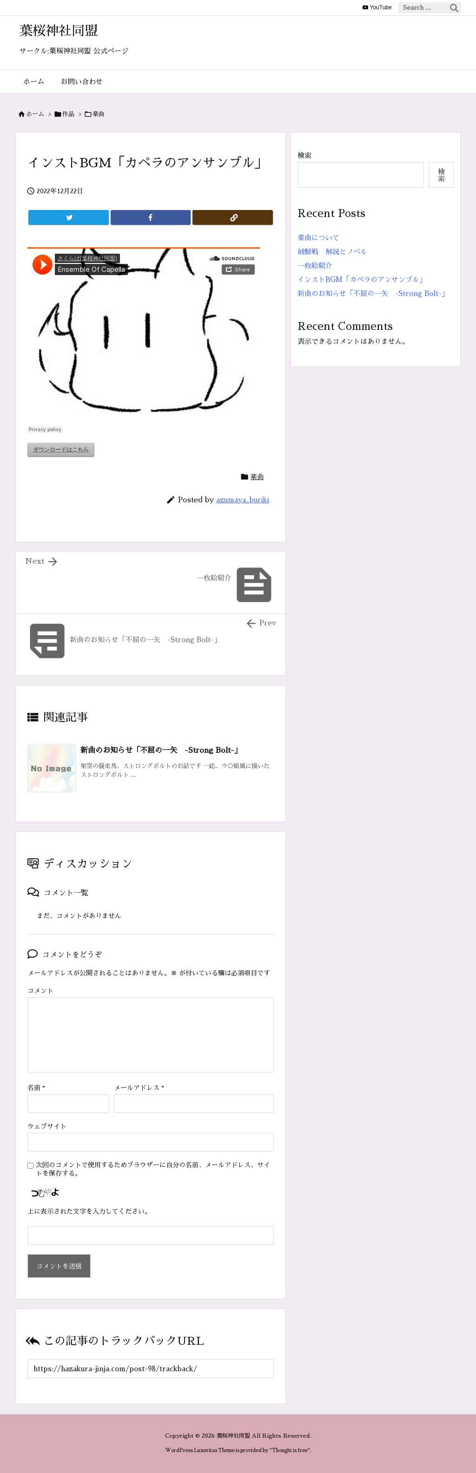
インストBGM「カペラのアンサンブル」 (362, 279)
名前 (36, 1088)
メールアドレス (139, 1088)
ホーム (35, 114)
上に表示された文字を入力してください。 (89, 1211)
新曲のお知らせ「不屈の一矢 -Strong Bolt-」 (161, 750)
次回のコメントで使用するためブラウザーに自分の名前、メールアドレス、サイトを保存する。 (153, 1169)
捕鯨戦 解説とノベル (332, 251)
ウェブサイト (46, 1126)
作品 (68, 114)
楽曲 (99, 114)
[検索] (454, 7)
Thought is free (290, 1450)
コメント (40, 990)
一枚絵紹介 (315, 265)
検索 (304, 155)
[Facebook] (151, 217)
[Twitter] (68, 217)
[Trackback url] (150, 1368)
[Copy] (232, 217)
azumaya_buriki (242, 499)
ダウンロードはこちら (61, 450)
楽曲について (318, 237)
